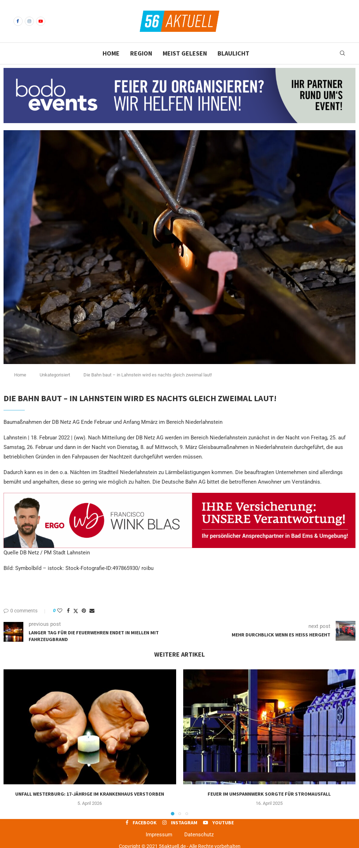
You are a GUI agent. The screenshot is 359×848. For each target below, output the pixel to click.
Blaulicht (233, 53)
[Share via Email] (91, 610)
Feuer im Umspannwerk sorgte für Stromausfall (269, 794)
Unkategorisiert (55, 374)
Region (141, 53)
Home (111, 53)
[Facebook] (18, 21)
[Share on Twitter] (75, 611)
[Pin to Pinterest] (84, 610)
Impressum (159, 834)
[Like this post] (59, 610)
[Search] (342, 53)
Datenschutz (199, 834)
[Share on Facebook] (68, 610)
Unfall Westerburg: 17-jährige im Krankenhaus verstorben (89, 794)
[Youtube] (40, 21)
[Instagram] (29, 21)
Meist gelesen (185, 53)
